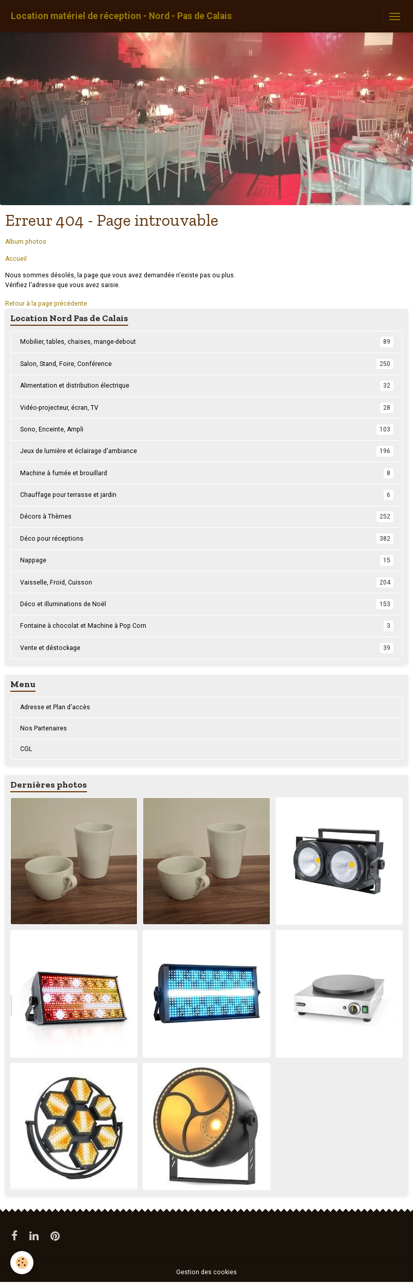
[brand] (121, 16)
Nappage (206, 560)
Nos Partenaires (43, 728)
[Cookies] (21, 1262)
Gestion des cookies (206, 1272)
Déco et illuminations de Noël (206, 604)
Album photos (25, 241)
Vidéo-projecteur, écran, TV (206, 408)
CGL (26, 749)
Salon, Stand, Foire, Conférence (206, 364)
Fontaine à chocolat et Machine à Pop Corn (206, 626)
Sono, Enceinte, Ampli (206, 429)
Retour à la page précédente (46, 303)
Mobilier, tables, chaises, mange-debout (206, 342)
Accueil (16, 258)
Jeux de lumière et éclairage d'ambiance (206, 451)
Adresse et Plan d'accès (55, 707)
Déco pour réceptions (206, 538)
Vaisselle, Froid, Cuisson (206, 582)
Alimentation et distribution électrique (206, 385)
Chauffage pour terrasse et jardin (206, 495)
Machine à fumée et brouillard (206, 473)
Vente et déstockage (206, 648)
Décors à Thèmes (206, 516)
